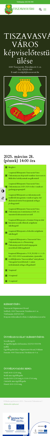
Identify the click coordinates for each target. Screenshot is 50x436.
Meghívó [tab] (10, 167)
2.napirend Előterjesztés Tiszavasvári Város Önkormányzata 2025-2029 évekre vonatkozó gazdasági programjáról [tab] (24, 187)
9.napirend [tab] (10, 270)
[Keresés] (39, 9)
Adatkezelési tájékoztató (11, 404)
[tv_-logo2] (21, 9)
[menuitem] (39, 9)
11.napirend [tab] (11, 281)
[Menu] (44, 9)
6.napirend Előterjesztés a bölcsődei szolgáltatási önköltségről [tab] (24, 232)
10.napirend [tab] (11, 275)
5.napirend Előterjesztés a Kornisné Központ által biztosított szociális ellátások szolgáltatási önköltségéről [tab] (24, 223)
